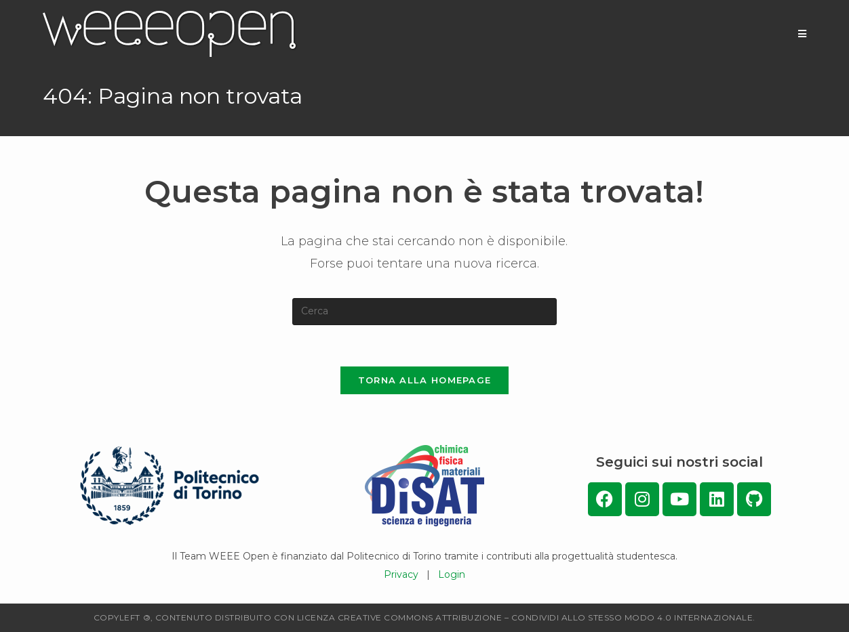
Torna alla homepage (425, 380)
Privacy (401, 574)
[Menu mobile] (802, 34)
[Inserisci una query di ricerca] (424, 311)
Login (451, 574)
